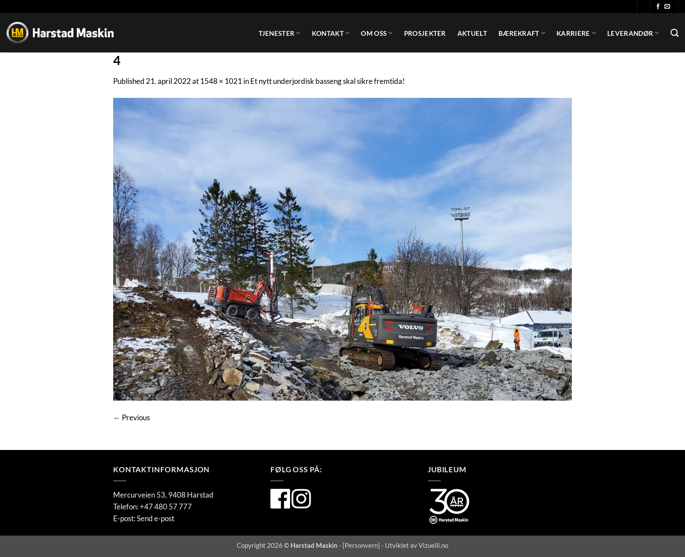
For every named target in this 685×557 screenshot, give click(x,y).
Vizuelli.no (433, 545)
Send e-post (155, 518)
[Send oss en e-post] (667, 6)
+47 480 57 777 (166, 506)
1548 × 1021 (221, 81)
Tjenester (279, 33)
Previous (131, 417)
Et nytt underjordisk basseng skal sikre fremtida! (327, 81)
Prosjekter (425, 33)
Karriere (576, 33)
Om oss (376, 33)
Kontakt (331, 33)
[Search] (674, 33)
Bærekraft (521, 33)
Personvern (361, 545)
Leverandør (633, 33)
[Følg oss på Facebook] (658, 6)
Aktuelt (472, 33)
